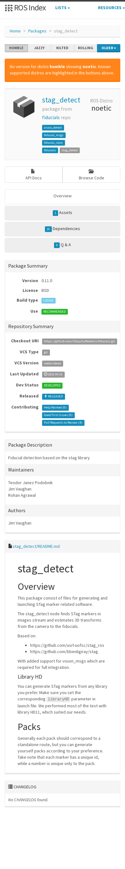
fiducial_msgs (53, 135)
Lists (62, 7)
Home (15, 31)
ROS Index (25, 7)
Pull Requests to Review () (63, 422)
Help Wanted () (55, 407)
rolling (85, 47)
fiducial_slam (53, 143)
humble (16, 47)
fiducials (51, 117)
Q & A (62, 245)
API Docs (33, 175)
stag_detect (61, 100)
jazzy (39, 47)
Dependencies (62, 229)
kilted (62, 47)
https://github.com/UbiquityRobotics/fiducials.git (79, 341)
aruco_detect (53, 127)
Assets (63, 213)
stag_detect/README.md (36, 546)
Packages (37, 31)
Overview (62, 196)
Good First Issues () (58, 415)
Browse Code (91, 175)
